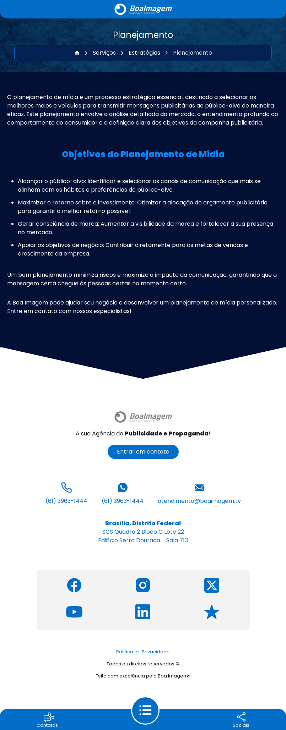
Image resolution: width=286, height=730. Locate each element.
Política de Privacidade (143, 652)
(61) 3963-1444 (66, 492)
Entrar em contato (143, 452)
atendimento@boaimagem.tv (199, 492)
